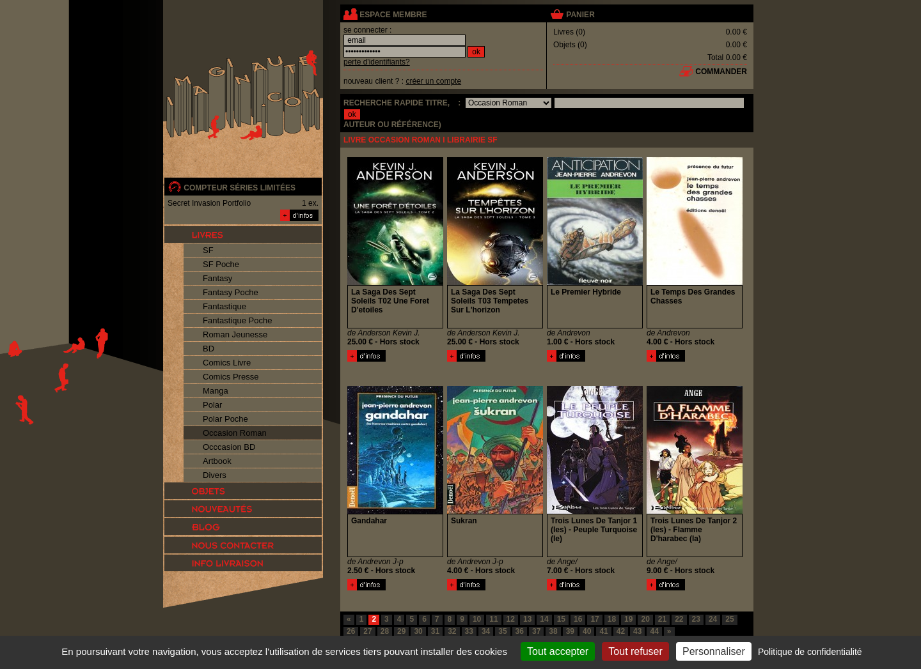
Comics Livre (227, 362)
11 (493, 619)
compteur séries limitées (239, 187)
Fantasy (217, 278)
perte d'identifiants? (376, 62)
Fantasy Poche (230, 292)
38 (553, 631)
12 (511, 619)
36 (520, 631)
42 (621, 631)
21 (662, 619)
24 (713, 619)
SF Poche (221, 264)
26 (351, 631)
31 (435, 631)
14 (544, 619)
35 (502, 631)
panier (580, 14)
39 (570, 631)
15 (561, 619)
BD (208, 348)
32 (452, 631)
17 (594, 619)
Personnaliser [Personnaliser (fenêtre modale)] (713, 651)
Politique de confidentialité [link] (810, 652)
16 (578, 619)
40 (587, 631)
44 (654, 631)
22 (679, 619)
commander (721, 71)
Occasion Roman (235, 433)
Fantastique (224, 306)
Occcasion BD (229, 447)
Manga (215, 391)
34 (486, 631)
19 (628, 619)
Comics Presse (230, 376)
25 (729, 619)
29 (401, 631)
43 (637, 631)
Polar (212, 405)
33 (469, 631)
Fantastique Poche (237, 320)
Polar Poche (225, 419)
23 (696, 619)
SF (208, 250)
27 (367, 631)
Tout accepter (557, 651)
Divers (214, 475)
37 (536, 631)
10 (477, 619)
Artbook (217, 461)
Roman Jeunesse (235, 334)
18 (612, 619)
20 (645, 619)
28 (385, 631)
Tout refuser (635, 651)
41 (603, 631)
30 (418, 631)
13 (527, 619)
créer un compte (433, 81)
